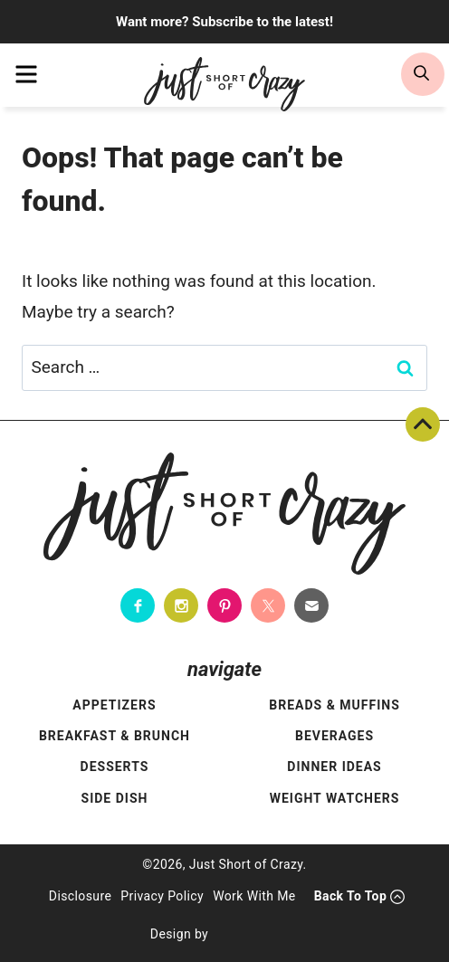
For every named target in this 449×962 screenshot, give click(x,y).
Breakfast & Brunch (114, 736)
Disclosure (80, 896)
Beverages (334, 736)
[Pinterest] (224, 605)
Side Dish (114, 798)
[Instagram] (181, 605)
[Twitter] (268, 605)
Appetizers (114, 705)
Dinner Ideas (334, 766)
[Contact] (311, 605)
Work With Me (254, 896)
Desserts (115, 766)
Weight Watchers (335, 798)
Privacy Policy (162, 896)
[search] (422, 74)
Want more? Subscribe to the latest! (224, 22)
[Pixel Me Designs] (258, 935)
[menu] (26, 74)
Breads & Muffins (334, 705)
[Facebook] (137, 605)
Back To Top (423, 424)
